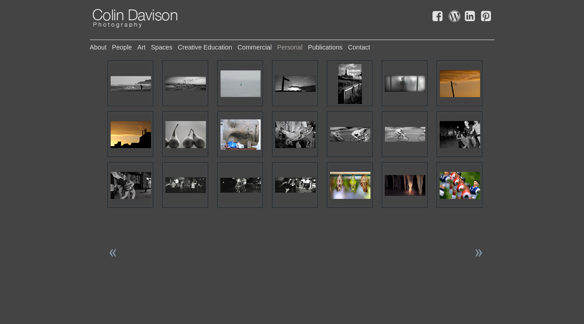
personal (289, 47)
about (98, 47)
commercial (254, 47)
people (122, 47)
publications (325, 47)
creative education (205, 47)
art (141, 47)
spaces (162, 47)
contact (359, 47)
